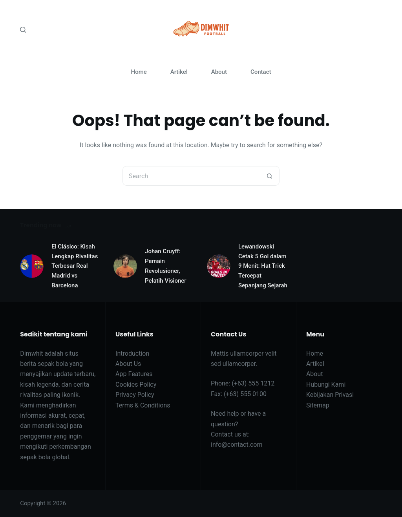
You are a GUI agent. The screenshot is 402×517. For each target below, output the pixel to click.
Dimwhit (31, 353)
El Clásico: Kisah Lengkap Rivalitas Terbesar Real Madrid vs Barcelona (74, 266)
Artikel (179, 71)
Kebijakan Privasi (330, 394)
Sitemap (317, 405)
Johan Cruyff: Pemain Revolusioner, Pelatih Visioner (165, 266)
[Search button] (270, 176)
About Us (128, 363)
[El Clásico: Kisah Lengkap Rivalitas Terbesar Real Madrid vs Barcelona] (32, 266)
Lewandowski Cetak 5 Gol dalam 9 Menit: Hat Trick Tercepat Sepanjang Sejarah (262, 266)
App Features (133, 374)
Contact (260, 71)
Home (138, 71)
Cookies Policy (135, 384)
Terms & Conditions (142, 405)
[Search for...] (191, 176)
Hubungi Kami (325, 384)
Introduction (132, 353)
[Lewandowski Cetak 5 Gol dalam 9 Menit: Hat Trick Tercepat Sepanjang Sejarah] (218, 266)
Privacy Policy (134, 394)
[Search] (23, 30)
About (219, 71)
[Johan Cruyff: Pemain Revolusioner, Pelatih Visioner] (125, 266)
